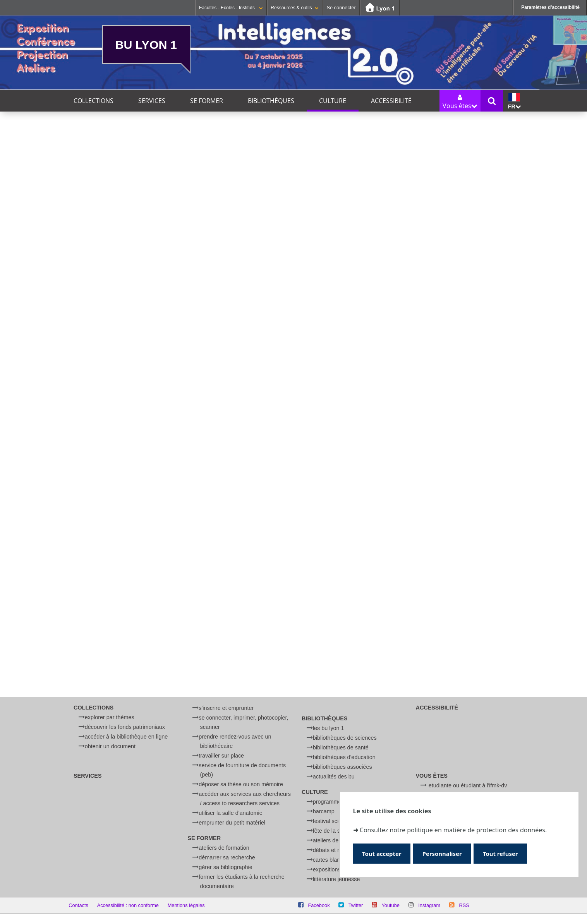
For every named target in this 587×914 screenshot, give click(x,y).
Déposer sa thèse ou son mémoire (241, 784)
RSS (464, 905)
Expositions (327, 869)
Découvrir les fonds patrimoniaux (125, 727)
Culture (332, 100)
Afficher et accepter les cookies (168, 436)
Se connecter (340, 7)
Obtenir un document (110, 746)
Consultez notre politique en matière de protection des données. (453, 829)
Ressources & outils (295, 7)
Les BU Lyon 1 (328, 728)
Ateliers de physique (337, 840)
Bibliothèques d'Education (344, 757)
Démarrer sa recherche (227, 857)
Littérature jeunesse (336, 879)
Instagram (429, 905)
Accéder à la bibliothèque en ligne (126, 737)
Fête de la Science (334, 831)
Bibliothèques (271, 100)
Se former (206, 100)
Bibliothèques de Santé (341, 747)
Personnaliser (444, 853)
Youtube (390, 905)
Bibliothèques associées (342, 767)
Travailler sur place (221, 756)
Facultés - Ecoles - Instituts (231, 7)
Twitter (355, 905)
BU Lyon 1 (146, 44)
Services (151, 100)
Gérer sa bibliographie (225, 867)
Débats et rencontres (338, 850)
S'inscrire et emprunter (226, 708)
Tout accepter (382, 853)
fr (514, 101)
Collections (93, 100)
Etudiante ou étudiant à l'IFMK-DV (468, 785)
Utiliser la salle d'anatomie (230, 813)
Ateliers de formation (224, 848)
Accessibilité (391, 100)
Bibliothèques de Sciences (345, 738)
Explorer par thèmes (109, 717)
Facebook (319, 905)
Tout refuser (505, 853)
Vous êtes (432, 776)
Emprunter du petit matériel (232, 823)
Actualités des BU (334, 776)
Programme (327, 802)
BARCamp (324, 811)
